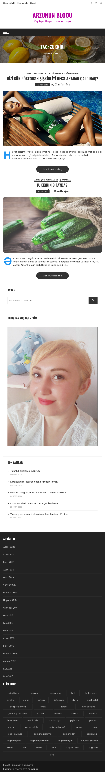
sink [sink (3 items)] (25, 747)
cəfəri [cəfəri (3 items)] (26, 699)
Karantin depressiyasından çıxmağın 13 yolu (34, 481)
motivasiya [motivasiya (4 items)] (54, 720)
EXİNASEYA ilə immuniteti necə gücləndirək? (34, 503)
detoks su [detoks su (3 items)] (59, 699)
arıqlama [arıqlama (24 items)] (34, 693)
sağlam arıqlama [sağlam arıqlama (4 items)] (42, 733)
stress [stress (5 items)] (39, 747)
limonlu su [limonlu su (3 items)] (12, 720)
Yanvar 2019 (9, 584)
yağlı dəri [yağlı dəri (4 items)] (93, 747)
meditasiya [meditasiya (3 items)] (33, 720)
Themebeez (32, 768)
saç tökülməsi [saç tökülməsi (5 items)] (15, 733)
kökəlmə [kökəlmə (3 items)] (93, 713)
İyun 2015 (8, 676)
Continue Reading (52, 169)
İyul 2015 (7, 668)
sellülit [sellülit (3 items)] (10, 747)
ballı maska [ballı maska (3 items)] (91, 693)
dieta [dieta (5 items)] (75, 699)
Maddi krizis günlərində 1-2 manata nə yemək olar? (38, 492)
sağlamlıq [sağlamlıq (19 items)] (92, 733)
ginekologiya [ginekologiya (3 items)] (88, 706)
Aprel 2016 (9, 638)
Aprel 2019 (9, 569)
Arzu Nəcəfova (62, 84)
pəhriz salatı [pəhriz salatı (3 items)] (31, 726)
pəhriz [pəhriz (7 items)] (11, 726)
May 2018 (8, 615)
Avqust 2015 (9, 661)
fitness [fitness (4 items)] (64, 706)
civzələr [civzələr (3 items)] (10, 699)
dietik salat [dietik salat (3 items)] (92, 699)
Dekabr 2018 (10, 592)
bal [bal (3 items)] (73, 693)
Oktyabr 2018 (10, 607)
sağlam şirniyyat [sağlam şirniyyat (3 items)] (89, 740)
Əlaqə (33, 3)
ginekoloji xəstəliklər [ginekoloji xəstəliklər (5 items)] (17, 713)
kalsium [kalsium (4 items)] (75, 713)
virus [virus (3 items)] (54, 747)
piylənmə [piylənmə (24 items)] (74, 720)
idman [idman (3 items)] (40, 713)
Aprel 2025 (9, 546)
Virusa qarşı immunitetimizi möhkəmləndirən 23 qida (39, 514)
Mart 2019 (8, 577)
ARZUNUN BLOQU (52, 15)
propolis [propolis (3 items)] (93, 720)
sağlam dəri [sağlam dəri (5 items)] (69, 733)
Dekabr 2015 (10, 653)
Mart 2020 (8, 562)
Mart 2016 (8, 645)
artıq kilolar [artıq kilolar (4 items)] (13, 693)
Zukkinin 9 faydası (52, 185)
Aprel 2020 (9, 554)
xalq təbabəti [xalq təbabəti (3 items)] (72, 747)
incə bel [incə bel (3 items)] (58, 713)
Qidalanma (57, 73)
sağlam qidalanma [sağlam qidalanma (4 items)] (39, 740)
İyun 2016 (8, 622)
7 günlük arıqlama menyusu (25, 470)
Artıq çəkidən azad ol (38, 73)
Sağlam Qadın (71, 73)
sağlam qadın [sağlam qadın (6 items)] (14, 740)
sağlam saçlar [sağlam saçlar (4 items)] (65, 740)
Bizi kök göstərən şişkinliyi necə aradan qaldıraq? (52, 78)
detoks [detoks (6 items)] (41, 699)
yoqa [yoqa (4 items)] (52, 754)
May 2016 (8, 630)
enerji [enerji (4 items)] (43, 706)
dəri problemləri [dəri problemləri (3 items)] (18, 706)
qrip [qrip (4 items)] (95, 726)
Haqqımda (22, 3)
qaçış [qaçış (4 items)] (79, 726)
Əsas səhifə (9, 3)
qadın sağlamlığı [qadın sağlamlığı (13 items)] (57, 726)
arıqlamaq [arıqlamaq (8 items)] (55, 693)
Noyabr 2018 (10, 600)
